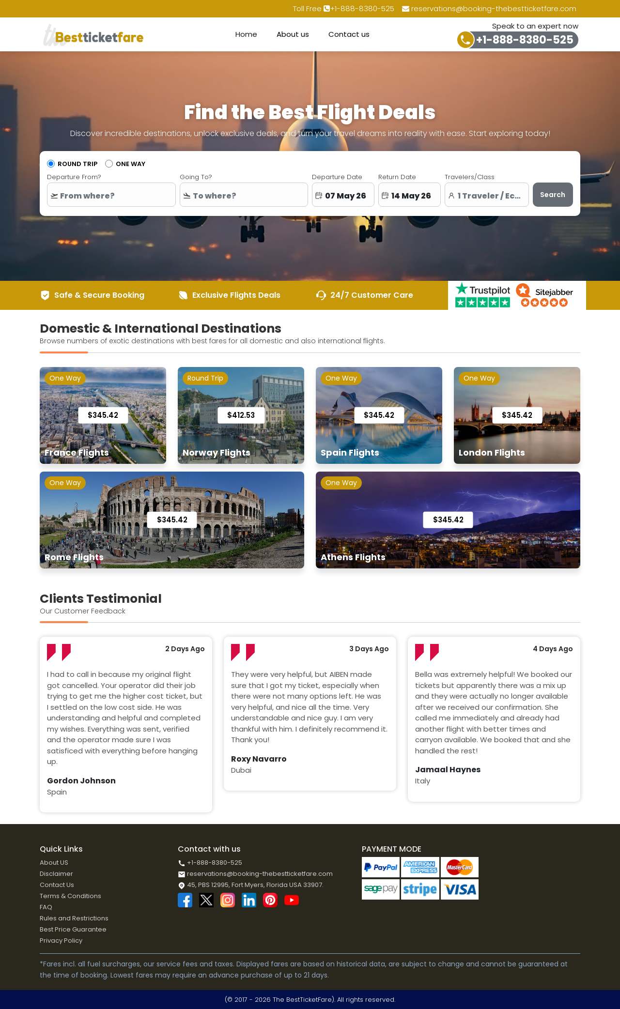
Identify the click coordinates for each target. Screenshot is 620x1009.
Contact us (349, 34)
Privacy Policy (61, 940)
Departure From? (74, 177)
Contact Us (57, 884)
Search (552, 194)
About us (293, 34)
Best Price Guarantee (73, 929)
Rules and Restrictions (74, 918)
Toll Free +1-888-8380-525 (343, 8)
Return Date (397, 177)
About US (54, 862)
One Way (130, 163)
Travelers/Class (470, 177)
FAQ (46, 907)
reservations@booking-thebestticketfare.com (489, 8)
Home (246, 34)
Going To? (196, 177)
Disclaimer (56, 873)
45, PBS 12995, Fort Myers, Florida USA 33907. (251, 884)
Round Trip (77, 163)
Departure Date (337, 177)
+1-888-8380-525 (525, 39)
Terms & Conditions (70, 896)
